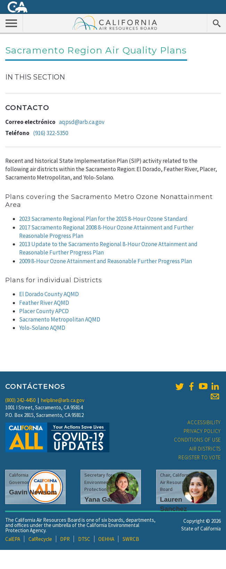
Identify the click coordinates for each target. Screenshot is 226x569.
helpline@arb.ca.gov (62, 400)
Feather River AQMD (44, 303)
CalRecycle (40, 539)
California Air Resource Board (115, 22)
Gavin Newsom (33, 492)
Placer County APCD (44, 311)
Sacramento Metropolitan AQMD (59, 319)
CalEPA (12, 539)
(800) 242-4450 (20, 400)
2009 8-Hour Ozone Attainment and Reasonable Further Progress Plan (105, 261)
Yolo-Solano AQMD (42, 328)
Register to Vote (199, 457)
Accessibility (204, 422)
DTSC (84, 539)
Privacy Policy (202, 431)
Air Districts (205, 448)
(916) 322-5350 (50, 133)
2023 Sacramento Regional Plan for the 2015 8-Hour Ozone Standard (103, 219)
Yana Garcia (103, 499)
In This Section (35, 77)
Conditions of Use (197, 439)
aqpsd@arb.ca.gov (81, 122)
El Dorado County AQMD (49, 294)
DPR (65, 539)
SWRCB (131, 539)
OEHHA (106, 539)
